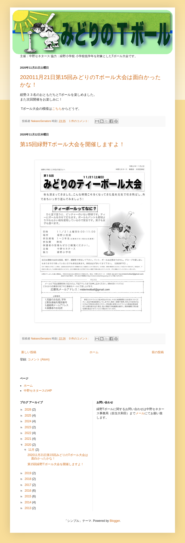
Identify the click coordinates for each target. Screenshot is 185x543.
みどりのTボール (78, 25)
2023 (28, 427)
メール (140, 413)
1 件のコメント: (79, 120)
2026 (28, 409)
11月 (32, 449)
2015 (28, 496)
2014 (28, 502)
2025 (28, 415)
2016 (28, 490)
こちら (57, 108)
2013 (28, 508)
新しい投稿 (28, 352)
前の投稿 (158, 352)
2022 (28, 433)
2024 (28, 421)
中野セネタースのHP (38, 390)
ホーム (94, 352)
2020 (28, 444)
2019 (28, 473)
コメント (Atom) (39, 359)
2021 (28, 438)
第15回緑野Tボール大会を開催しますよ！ (72, 144)
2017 (28, 485)
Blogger (115, 521)
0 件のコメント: (79, 338)
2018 (28, 479)
